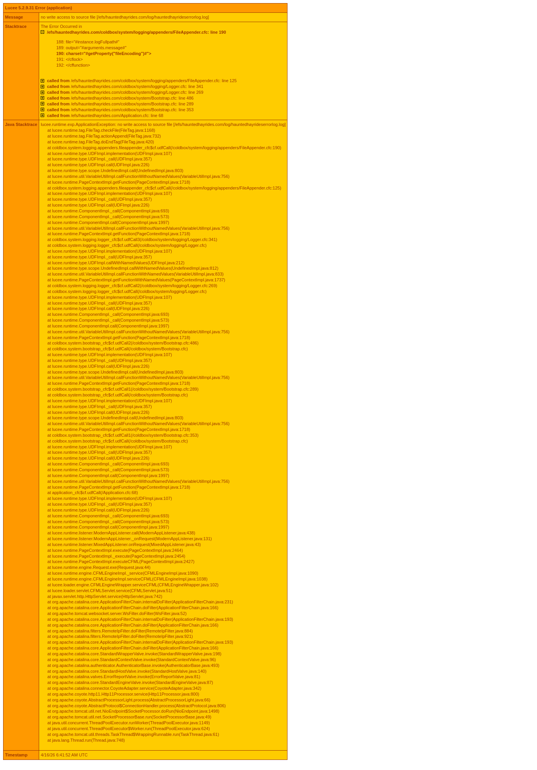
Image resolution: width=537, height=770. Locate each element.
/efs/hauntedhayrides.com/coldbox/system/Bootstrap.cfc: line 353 (120, 109)
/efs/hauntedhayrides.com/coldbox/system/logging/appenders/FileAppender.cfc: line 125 (142, 80)
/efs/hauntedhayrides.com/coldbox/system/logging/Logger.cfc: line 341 (125, 86)
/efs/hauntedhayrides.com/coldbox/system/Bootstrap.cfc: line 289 (120, 104)
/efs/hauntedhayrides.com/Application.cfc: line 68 (105, 115)
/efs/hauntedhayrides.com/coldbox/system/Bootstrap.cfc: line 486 (120, 98)
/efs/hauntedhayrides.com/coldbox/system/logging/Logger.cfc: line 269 (125, 92)
